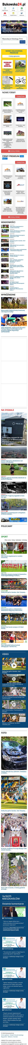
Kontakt (15, 1037)
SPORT (4, 536)
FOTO (4, 732)
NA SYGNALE (7, 410)
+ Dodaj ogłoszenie (14, 56)
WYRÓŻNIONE (8, 294)
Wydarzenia (13, 14)
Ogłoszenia (5, 9)
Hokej (13, 540)
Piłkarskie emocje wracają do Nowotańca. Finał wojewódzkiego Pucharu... (13, 236)
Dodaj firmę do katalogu (16, 1035)
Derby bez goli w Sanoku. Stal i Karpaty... (17, 241)
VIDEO (5, 654)
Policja (5, 14)
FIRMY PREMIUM (13, 157)
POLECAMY (6, 526)
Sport (21, 9)
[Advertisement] (13, 349)
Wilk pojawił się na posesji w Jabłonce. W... (17, 245)
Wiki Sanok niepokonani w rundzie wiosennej (16, 227)
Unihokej (24, 540)
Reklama (21, 14)
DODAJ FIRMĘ (14, 151)
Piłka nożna (8, 540)
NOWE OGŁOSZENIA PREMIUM (14, 52)
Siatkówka (18, 540)
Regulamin (4, 1037)
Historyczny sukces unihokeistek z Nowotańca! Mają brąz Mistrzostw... (14, 250)
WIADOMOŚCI (8, 222)
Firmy (13, 9)
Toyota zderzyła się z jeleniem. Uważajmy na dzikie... (17, 231)
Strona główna (5, 1035)
